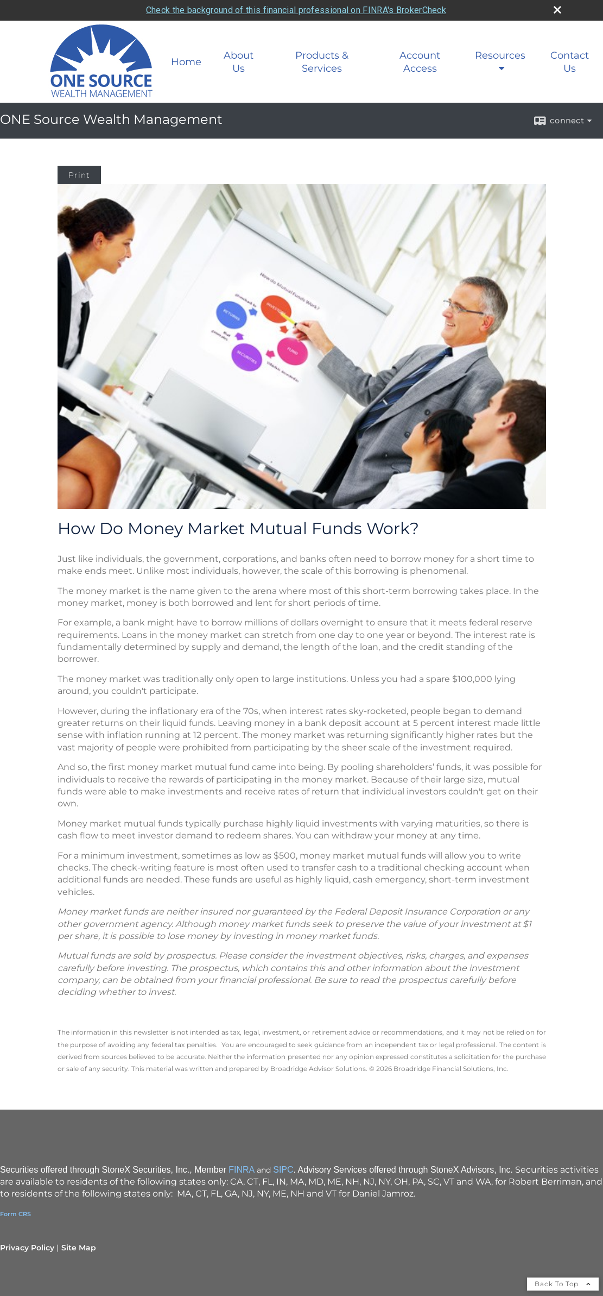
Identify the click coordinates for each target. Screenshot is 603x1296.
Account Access (419, 61)
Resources (500, 55)
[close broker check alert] (557, 9)
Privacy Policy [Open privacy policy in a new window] (27, 1248)
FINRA (241, 1169)
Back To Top (563, 1284)
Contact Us (569, 61)
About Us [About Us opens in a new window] (238, 61)
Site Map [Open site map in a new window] (78, 1248)
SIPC (283, 1169)
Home (186, 62)
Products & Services (321, 61)
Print (79, 175)
